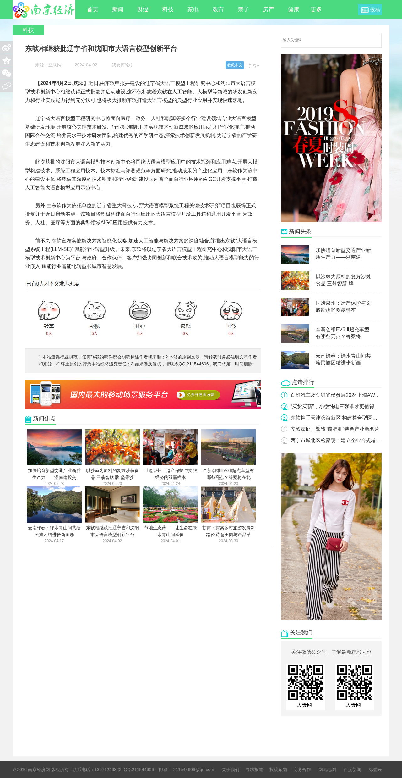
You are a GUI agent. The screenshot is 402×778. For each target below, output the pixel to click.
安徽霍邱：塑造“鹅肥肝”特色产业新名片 (335, 429)
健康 (293, 9)
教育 (218, 9)
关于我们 (230, 769)
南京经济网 (44, 9)
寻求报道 (254, 769)
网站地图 (327, 769)
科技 (168, 9)
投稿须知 (278, 769)
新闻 (117, 9)
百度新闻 (352, 769)
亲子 (243, 9)
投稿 (375, 9)
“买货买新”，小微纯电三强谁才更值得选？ (337, 406)
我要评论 (120, 64)
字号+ (253, 65)
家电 (193, 9)
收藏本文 (234, 65)
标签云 (375, 769)
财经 (143, 9)
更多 (319, 9)
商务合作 (302, 769)
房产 (268, 9)
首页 (92, 9)
